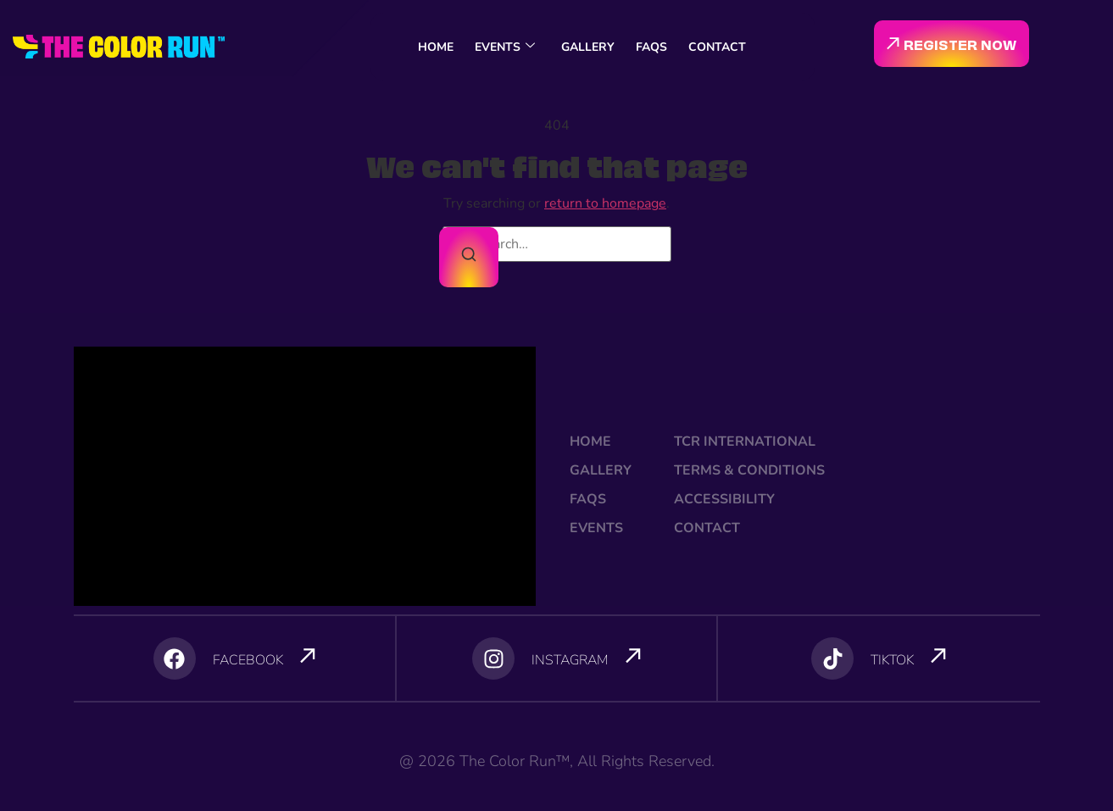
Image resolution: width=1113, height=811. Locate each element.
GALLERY (588, 47)
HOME (436, 47)
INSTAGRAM (570, 660)
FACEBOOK (248, 660)
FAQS (651, 47)
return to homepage (605, 203)
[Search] (468, 257)
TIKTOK (892, 660)
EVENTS (505, 47)
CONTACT (717, 47)
